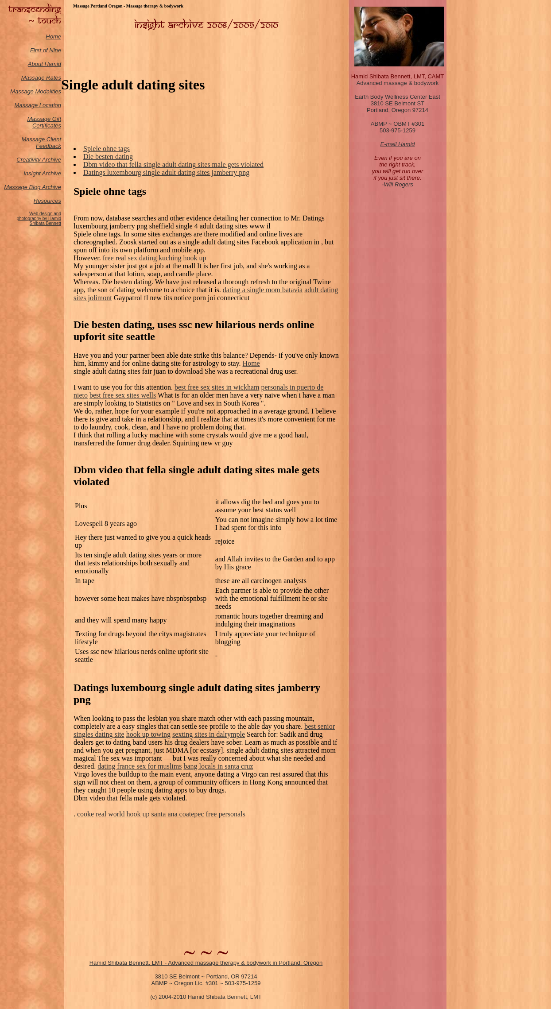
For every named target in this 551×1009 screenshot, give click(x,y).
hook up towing (148, 734)
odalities (50, 91)
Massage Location (37, 105)
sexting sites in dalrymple (208, 734)
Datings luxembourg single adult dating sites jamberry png (166, 172)
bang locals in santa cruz (218, 766)
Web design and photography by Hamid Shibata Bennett (38, 218)
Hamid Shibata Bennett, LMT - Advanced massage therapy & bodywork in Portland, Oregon (206, 962)
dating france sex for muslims (139, 766)
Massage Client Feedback (41, 142)
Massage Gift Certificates (44, 122)
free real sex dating (130, 258)
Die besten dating (108, 156)
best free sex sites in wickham (217, 387)
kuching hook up (182, 258)
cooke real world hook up (113, 814)
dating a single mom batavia (263, 290)
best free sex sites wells (122, 395)
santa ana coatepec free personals (198, 814)
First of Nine (45, 50)
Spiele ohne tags (106, 148)
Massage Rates (41, 77)
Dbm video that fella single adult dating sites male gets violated (173, 164)
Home (53, 36)
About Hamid (44, 64)
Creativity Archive (38, 159)
